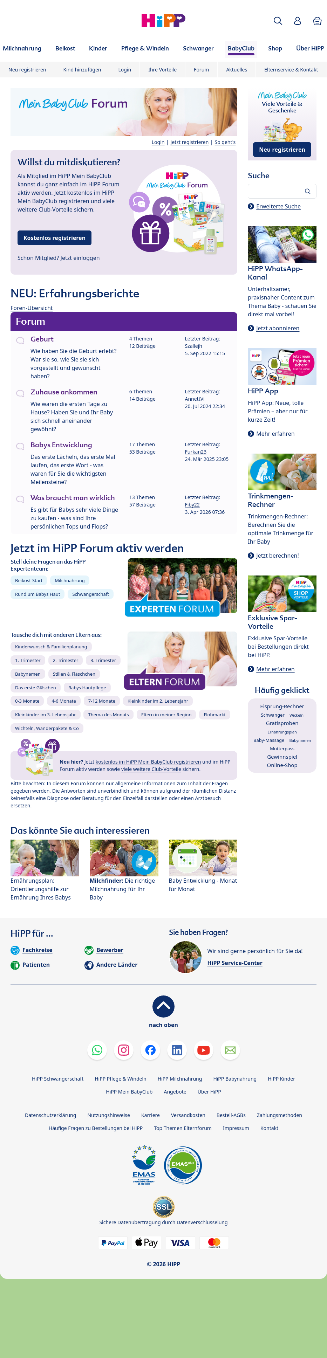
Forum (201, 69)
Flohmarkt (214, 714)
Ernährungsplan (282, 732)
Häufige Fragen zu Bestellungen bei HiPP (96, 1128)
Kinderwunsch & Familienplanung (51, 646)
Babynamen (28, 674)
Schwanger (273, 715)
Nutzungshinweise (108, 1115)
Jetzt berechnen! (277, 555)
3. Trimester (103, 660)
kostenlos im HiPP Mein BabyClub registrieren (148, 761)
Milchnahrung (70, 580)
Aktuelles (236, 69)
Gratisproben (282, 722)
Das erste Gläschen (35, 687)
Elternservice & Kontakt (291, 69)
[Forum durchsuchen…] (282, 191)
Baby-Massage (268, 740)
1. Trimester (28, 660)
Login (124, 69)
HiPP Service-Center (235, 963)
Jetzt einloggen (80, 258)
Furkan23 (195, 451)
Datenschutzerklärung (50, 1115)
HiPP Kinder (281, 1078)
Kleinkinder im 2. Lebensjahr (158, 701)
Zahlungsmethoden (279, 1115)
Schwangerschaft (90, 594)
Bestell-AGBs (231, 1115)
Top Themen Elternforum (183, 1128)
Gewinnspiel (282, 756)
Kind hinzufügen (82, 69)
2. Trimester (66, 660)
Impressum (236, 1128)
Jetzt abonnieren (277, 328)
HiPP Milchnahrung (180, 1078)
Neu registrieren (27, 69)
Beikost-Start (28, 580)
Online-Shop (282, 764)
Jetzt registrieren (190, 142)
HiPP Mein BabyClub (129, 1091)
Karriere (150, 1115)
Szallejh (193, 346)
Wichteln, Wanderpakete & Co (47, 728)
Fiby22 (192, 504)
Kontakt (269, 1128)
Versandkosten (188, 1115)
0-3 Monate (27, 701)
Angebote (175, 1091)
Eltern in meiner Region (166, 714)
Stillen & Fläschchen (74, 674)
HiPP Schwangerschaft (57, 1078)
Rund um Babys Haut (37, 594)
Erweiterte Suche (278, 206)
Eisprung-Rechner (282, 706)
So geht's (225, 142)
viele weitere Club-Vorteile (151, 769)
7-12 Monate (101, 701)
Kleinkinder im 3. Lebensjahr (45, 714)
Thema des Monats (108, 714)
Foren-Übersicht (32, 308)
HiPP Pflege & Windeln (120, 1078)
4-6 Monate (64, 701)
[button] (278, 20)
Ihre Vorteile (162, 69)
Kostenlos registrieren (54, 238)
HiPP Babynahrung (235, 1078)
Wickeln (296, 715)
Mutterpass (282, 748)
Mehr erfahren (275, 433)
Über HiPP (209, 1091)
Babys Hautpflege (87, 687)
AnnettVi (194, 398)
